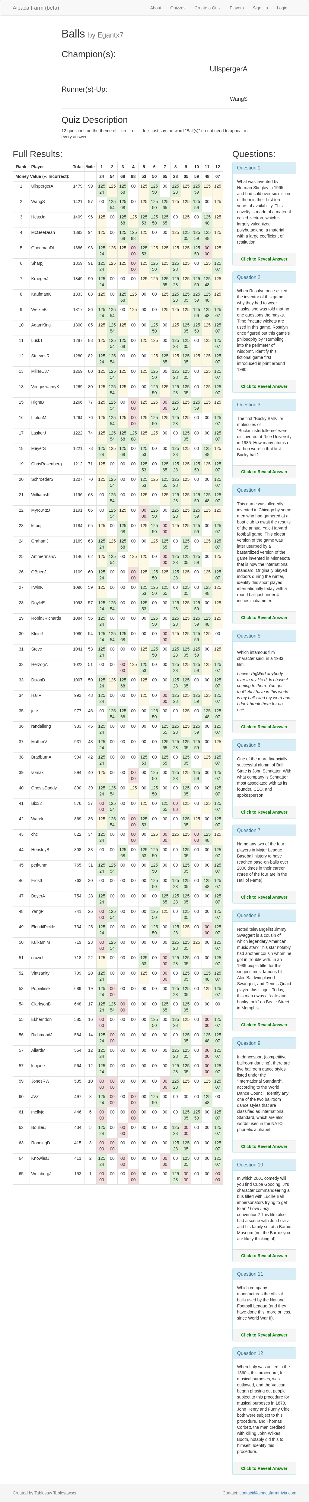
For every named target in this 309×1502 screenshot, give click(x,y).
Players (237, 7)
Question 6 (248, 745)
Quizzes (178, 7)
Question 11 (250, 1274)
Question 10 (250, 1164)
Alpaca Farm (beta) (36, 8)
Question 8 (248, 915)
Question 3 (248, 404)
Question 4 (248, 490)
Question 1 (248, 167)
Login (282, 7)
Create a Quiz (208, 7)
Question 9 (248, 1043)
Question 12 (250, 1353)
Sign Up (260, 7)
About (155, 7)
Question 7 (248, 830)
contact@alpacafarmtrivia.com (267, 1493)
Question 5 (248, 635)
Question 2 (248, 277)
